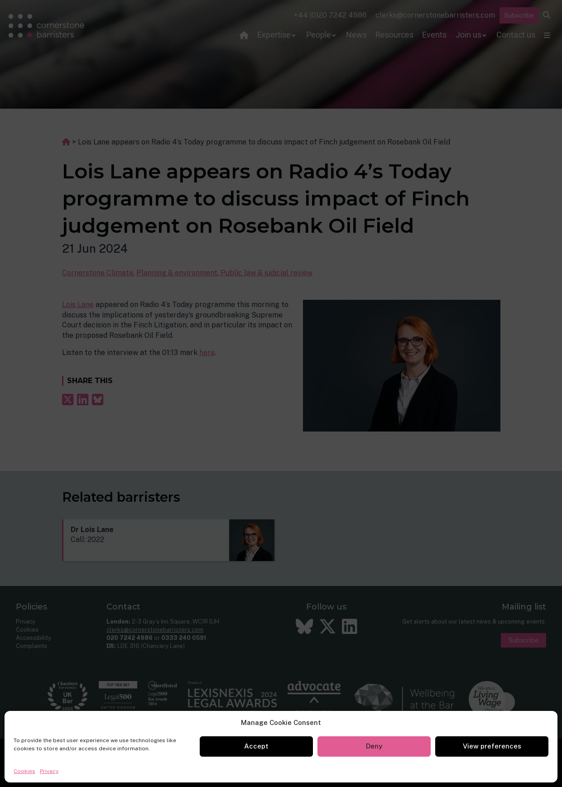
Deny (374, 746)
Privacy (49, 771)
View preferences (492, 746)
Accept (256, 746)
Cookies (24, 771)
